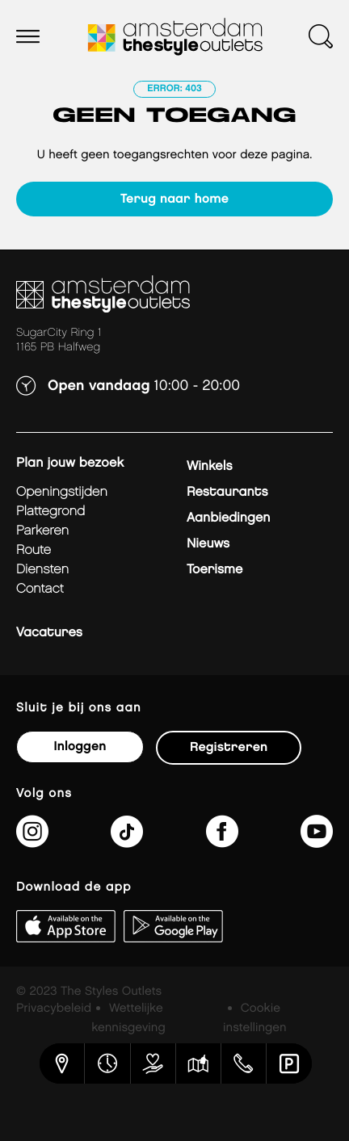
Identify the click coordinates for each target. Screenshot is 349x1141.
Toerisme (214, 570)
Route (33, 550)
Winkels (210, 466)
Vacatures (49, 633)
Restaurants (227, 492)
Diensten (42, 570)
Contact (40, 589)
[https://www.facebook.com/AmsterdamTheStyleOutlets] (222, 842)
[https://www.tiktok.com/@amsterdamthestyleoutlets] (127, 842)
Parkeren (42, 531)
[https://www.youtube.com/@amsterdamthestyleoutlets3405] (317, 842)
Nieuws (208, 544)
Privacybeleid (53, 1008)
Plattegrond (50, 511)
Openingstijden (61, 492)
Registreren (228, 747)
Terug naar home (174, 199)
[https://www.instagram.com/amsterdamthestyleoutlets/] (32, 842)
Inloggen (79, 746)
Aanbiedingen (229, 518)
